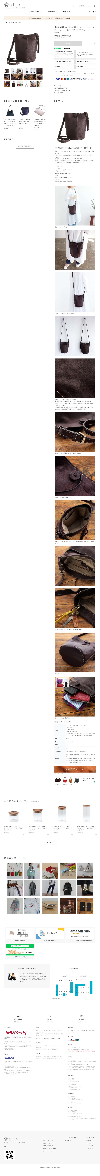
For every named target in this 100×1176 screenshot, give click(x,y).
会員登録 (91, 1145)
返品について (57, 85)
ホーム (5, 22)
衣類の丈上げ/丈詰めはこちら (84, 61)
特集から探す (51, 11)
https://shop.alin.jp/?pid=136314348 (63, 177)
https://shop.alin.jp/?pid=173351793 (63, 188)
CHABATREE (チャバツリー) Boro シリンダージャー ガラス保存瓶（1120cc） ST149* (86, 834)
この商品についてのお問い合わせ (61, 89)
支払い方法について (59, 1150)
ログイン (89, 5)
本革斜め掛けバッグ (20, 22)
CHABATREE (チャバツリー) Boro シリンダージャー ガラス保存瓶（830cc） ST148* (62, 834)
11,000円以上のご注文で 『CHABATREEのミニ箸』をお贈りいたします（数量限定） (50, 18)
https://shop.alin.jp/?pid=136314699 (63, 180)
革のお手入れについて (71, 758)
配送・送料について (59, 1145)
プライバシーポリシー (60, 1155)
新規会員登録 (82, 5)
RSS (75, 1145)
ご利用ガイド (66, 11)
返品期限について (55, 1054)
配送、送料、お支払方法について (63, 61)
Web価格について (59, 66)
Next (43, 46)
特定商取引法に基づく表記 (60, 87)
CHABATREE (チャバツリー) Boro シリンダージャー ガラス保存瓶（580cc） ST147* (38, 834)
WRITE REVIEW (24, 150)
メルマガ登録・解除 (78, 1143)
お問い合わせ (92, 1152)
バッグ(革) (11, 22)
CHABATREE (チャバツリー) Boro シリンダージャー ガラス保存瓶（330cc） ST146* (13, 834)
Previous (6, 46)
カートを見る (92, 1150)
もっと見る (49, 848)
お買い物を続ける (58, 91)
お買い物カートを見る (82, 66)
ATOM (77, 1145)
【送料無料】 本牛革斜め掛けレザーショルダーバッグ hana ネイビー (25, 128)
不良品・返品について (56, 1044)
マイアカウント (74, 5)
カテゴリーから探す (34, 11)
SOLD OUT (68, 43)
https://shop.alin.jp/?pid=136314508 (63, 184)
